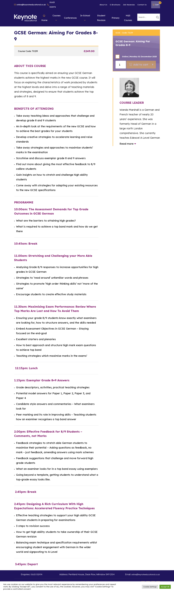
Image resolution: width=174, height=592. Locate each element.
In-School (85, 17)
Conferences (70, 18)
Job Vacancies (129, 5)
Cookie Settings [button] (150, 587)
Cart (156, 3)
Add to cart (140, 64)
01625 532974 (51, 4)
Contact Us (142, 5)
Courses (56, 17)
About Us (103, 5)
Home (44, 18)
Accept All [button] (165, 587)
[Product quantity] (121, 64)
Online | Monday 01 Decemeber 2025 (139, 56)
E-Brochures (115, 5)
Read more (128, 143)
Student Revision (101, 17)
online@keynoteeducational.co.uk (30, 4)
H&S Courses (128, 17)
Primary (115, 18)
